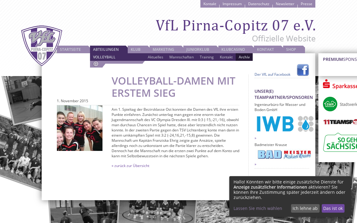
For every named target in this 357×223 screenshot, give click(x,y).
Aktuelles (155, 57)
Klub (135, 49)
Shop (291, 49)
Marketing (163, 49)
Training (207, 57)
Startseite (70, 49)
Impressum (232, 3)
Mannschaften (181, 57)
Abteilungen (106, 49)
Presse (306, 3)
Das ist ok (333, 208)
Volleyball (104, 57)
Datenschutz (258, 3)
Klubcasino (233, 49)
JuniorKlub (197, 49)
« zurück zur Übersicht (130, 165)
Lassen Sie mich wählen (258, 208)
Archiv (244, 57)
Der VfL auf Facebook (272, 74)
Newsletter (285, 3)
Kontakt (209, 3)
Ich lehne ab (305, 208)
